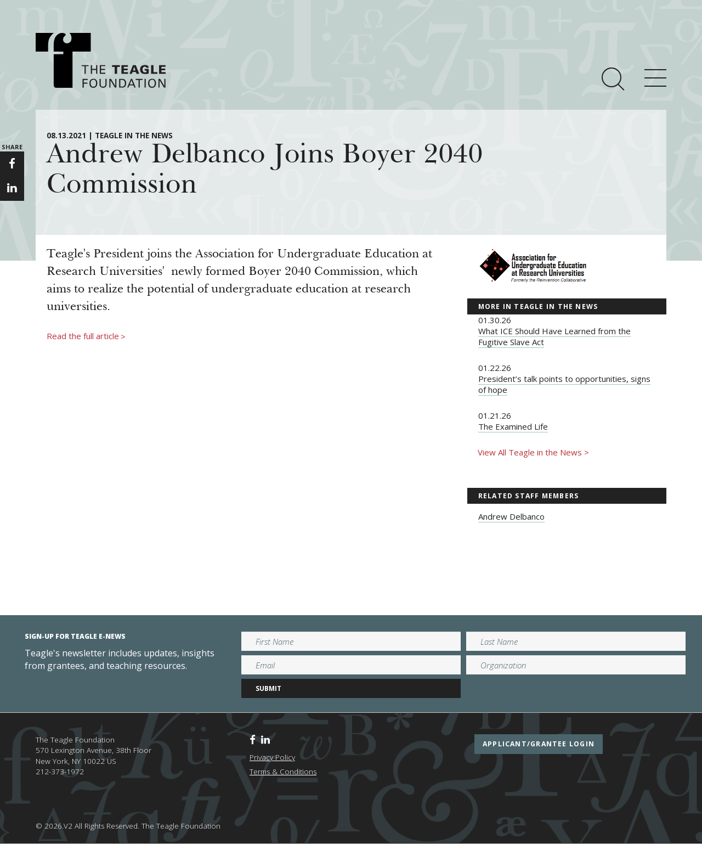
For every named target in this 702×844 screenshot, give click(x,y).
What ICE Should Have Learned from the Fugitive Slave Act (554, 336)
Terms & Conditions (283, 772)
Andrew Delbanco (511, 516)
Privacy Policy (272, 757)
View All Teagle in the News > (533, 452)
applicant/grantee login (539, 744)
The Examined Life (513, 426)
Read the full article (86, 336)
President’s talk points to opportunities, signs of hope (564, 384)
